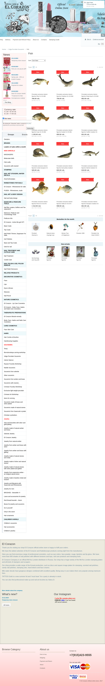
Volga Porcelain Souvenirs (12, 356)
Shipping (42, 657)
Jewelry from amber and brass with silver (15, 446)
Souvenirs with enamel (11, 166)
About (41, 664)
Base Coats (7, 226)
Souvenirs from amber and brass (14, 379)
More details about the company (12, 590)
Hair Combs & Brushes (11, 337)
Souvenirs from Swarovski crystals (15, 411)
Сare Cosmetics (10, 326)
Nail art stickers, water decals (14, 174)
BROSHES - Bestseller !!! (12, 492)
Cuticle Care (8, 260)
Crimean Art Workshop (11, 394)
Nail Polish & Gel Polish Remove (14, 264)
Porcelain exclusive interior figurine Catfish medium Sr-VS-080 (90, 132)
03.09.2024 (14, 66)
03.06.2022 (14, 91)
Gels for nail (8, 246)
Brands (7, 143)
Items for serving (9, 398)
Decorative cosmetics (13, 276)
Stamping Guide (54, 40)
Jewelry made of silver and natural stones (15, 462)
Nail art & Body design (13, 194)
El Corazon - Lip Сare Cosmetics (14, 303)
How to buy (43, 654)
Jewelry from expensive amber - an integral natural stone (14, 473)
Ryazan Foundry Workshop (12, 364)
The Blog (8, 102)
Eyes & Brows (8, 288)
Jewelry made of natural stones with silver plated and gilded (14, 467)
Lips (5, 284)
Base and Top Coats (10, 243)
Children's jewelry (9, 531)
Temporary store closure (18, 60)
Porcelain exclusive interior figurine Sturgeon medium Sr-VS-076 (90, 203)
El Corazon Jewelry (10, 437)
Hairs (6, 333)
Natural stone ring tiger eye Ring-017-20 (51, 235)
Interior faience (9, 360)
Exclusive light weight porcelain (14, 390)
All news (6, 605)
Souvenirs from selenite (11, 371)
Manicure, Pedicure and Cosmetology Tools (11, 213)
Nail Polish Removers (11, 269)
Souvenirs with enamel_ (11, 383)
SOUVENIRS (8, 345)
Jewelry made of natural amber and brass (14, 429)
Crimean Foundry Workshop (13, 387)
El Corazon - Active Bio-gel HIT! (14, 222)
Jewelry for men (9, 489)
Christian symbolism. (10, 415)
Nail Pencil (7, 296)
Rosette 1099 (80, 233)
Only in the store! (9, 512)
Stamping (7, 170)
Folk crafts (7, 162)
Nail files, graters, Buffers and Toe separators (15, 208)
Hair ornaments (9, 515)
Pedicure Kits (8, 218)
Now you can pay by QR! (18, 69)
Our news (7, 118)
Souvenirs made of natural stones (14, 407)
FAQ (1, 40)
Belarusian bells (9, 158)
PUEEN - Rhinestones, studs (13, 190)
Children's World (11, 519)
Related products (11, 273)
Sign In (89, 39)
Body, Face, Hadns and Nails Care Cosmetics (15, 321)
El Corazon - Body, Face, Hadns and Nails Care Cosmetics (14, 308)
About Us (36, 40)
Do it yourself (8, 508)
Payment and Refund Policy (21, 40)
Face (5, 280)
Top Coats (7, 230)
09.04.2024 (14, 75)
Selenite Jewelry (9, 433)
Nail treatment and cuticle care (12, 251)
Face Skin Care (9, 329)
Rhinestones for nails (13, 183)
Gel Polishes (8, 239)
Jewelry (6, 419)
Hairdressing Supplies (11, 341)
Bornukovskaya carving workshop (14, 352)
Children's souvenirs (10, 523)
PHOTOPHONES (9, 179)
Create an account (98, 39)
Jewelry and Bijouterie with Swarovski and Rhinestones (13, 484)
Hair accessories (9, 527)
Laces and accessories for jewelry (15, 496)
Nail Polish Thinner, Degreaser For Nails (15, 234)
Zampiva (7, 139)
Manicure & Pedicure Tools (12, 202)
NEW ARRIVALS (9, 151)
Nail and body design (10, 198)
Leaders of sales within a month (15, 147)
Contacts (44, 40)
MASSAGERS (8, 154)
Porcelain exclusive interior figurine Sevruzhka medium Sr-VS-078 (65, 167)
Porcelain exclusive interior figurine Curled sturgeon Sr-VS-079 (40, 167)
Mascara (7, 292)
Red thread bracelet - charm (13, 500)
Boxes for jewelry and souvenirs (14, 504)
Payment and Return (46, 661)
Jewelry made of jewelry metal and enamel (15, 478)
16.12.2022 (14, 83)
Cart (88, 2)
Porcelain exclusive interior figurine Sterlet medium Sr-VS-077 (89, 167)
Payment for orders (17, 85)
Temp (5, 348)
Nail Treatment (8, 256)
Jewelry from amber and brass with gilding (15, 451)
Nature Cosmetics (11, 299)
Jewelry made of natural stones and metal (14, 457)
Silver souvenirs (9, 375)
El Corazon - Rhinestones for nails (15, 187)
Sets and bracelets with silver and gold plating (14, 423)
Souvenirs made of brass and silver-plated (13, 402)
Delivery (7, 40)
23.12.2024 (14, 58)
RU (99, 44)
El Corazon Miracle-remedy (12, 316)
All (36, 67)
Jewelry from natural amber (12, 441)
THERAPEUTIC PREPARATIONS (15, 312)
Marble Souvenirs (9, 368)
